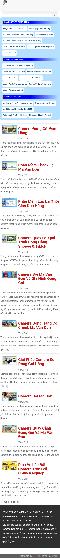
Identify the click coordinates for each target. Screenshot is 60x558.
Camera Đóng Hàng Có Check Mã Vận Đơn (37, 325)
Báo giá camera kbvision (44, 35)
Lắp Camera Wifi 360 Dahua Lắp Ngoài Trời (18, 66)
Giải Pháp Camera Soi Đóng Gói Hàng (37, 361)
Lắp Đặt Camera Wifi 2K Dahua (31, 78)
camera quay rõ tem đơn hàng (39, 29)
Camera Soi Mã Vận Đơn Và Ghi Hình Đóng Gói (37, 278)
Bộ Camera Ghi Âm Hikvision (45, 103)
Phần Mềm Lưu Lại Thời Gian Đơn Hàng (38, 203)
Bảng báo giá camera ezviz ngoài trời (41, 47)
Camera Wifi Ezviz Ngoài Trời (13, 90)
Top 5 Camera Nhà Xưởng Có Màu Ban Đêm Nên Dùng (22, 41)
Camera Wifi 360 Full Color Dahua (15, 84)
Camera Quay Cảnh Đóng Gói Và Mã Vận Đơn (35, 432)
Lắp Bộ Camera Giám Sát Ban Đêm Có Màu (18, 109)
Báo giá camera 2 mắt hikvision (14, 47)
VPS (34, 556)
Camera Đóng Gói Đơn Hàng (37, 131)
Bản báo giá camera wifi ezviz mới (39, 72)
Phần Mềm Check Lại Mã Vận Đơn (36, 167)
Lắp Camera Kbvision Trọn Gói (40, 115)
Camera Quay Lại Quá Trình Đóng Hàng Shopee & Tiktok (36, 242)
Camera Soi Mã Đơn (35, 396)
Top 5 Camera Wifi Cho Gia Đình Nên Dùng (18, 35)
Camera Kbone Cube (10, 78)
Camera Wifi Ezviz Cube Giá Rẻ (40, 84)
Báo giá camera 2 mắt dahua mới (14, 29)
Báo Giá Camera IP (9, 53)
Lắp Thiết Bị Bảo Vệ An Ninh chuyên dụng (17, 103)
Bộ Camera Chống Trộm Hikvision (15, 115)
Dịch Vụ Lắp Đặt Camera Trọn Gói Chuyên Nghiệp (32, 469)
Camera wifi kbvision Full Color (14, 72)
